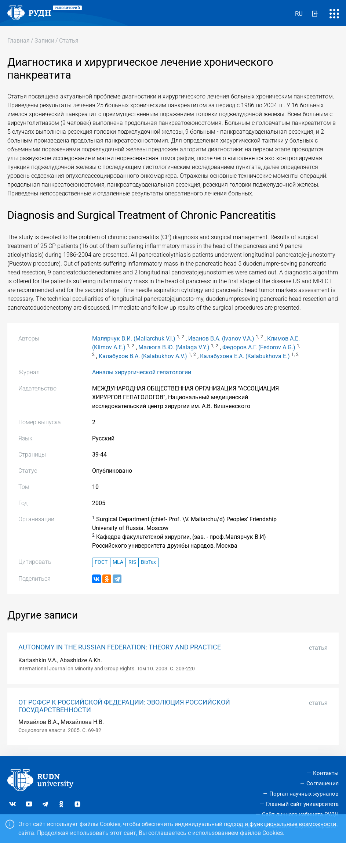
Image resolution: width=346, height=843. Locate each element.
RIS (132, 562)
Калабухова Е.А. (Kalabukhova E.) (245, 356)
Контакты (326, 773)
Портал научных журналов (304, 793)
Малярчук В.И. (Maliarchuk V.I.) (133, 338)
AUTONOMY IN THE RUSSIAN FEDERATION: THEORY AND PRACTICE (119, 647)
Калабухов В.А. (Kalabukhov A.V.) (143, 356)
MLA (118, 562)
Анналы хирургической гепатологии (141, 372)
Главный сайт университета (302, 804)
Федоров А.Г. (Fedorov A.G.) (258, 347)
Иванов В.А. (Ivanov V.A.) (221, 338)
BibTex (148, 562)
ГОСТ (101, 562)
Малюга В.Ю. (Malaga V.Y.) (174, 347)
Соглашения (322, 783)
